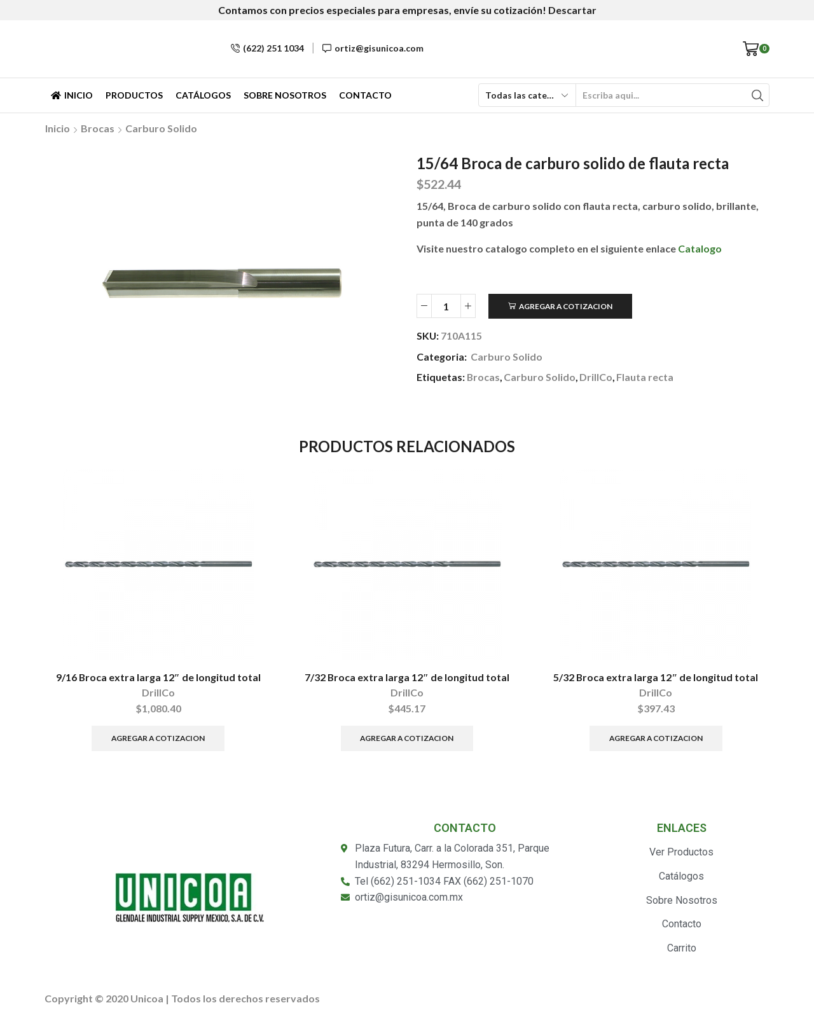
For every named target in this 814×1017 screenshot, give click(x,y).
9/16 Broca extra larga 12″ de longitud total (158, 677)
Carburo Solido (161, 128)
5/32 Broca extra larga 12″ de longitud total (655, 677)
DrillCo (595, 377)
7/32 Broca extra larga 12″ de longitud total (407, 677)
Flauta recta (644, 377)
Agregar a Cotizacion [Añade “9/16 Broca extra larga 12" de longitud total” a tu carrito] (158, 738)
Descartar (572, 10)
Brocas (97, 128)
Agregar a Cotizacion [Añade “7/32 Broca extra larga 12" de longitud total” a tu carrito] (406, 738)
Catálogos (203, 95)
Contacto (365, 95)
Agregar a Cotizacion (565, 306)
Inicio (72, 95)
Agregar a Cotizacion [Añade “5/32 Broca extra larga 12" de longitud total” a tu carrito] (656, 738)
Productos (134, 95)
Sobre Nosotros (285, 95)
